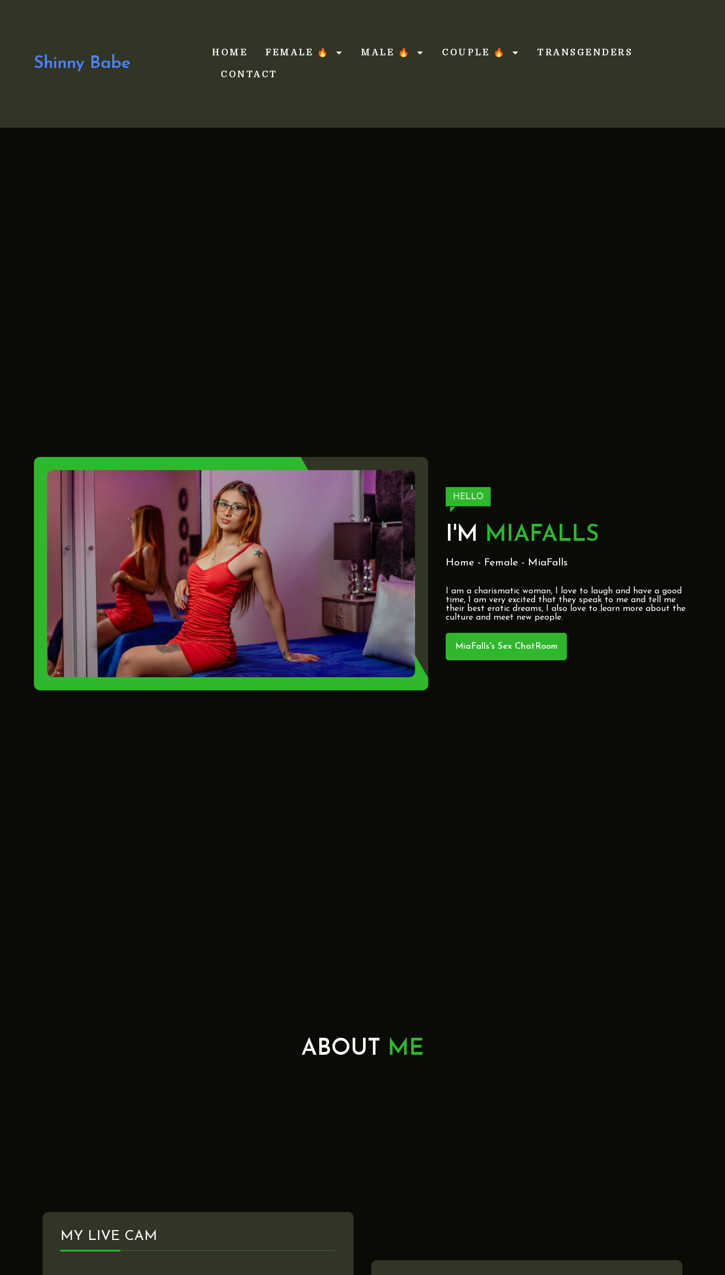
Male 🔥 (392, 52)
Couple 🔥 (481, 52)
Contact (249, 74)
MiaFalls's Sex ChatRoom (506, 646)
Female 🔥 (304, 52)
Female (501, 563)
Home (230, 53)
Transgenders (584, 53)
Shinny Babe (82, 63)
